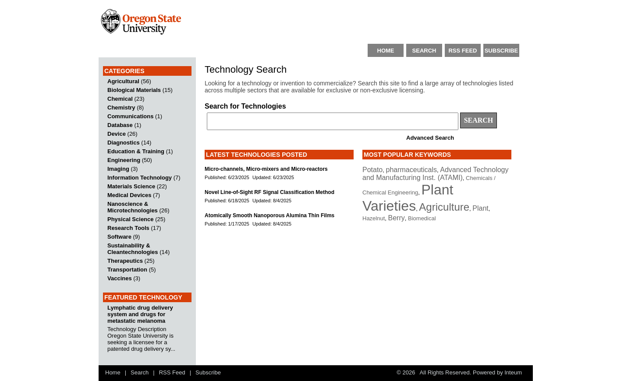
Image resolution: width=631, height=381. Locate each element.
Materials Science (131, 186)
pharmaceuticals (411, 169)
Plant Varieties (407, 198)
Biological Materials (134, 90)
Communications (130, 116)
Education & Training (135, 151)
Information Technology (139, 177)
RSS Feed (172, 372)
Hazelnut (373, 218)
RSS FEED (462, 50)
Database (120, 125)
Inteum (513, 372)
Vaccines (119, 278)
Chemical (120, 98)
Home (113, 372)
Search (140, 372)
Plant (480, 208)
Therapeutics (125, 261)
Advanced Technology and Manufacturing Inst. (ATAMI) (435, 173)
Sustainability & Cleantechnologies (132, 248)
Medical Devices (129, 195)
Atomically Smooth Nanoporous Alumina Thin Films (269, 215)
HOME (385, 50)
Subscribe (208, 372)
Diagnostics (123, 142)
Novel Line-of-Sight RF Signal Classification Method (269, 192)
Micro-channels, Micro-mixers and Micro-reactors (266, 169)
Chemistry (121, 107)
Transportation (127, 269)
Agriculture (444, 207)
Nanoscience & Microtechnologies (132, 207)
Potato (372, 169)
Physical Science (130, 219)
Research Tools (128, 228)
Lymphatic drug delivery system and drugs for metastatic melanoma (140, 314)
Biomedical (422, 218)
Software (119, 236)
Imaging (118, 169)
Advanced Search (430, 137)
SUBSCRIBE (501, 50)
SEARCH (424, 50)
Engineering (123, 160)
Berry (396, 218)
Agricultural (123, 81)
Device (116, 134)
